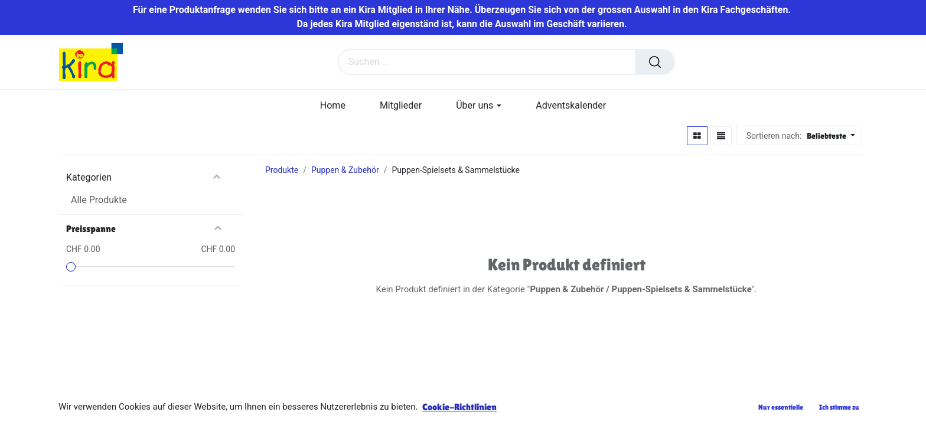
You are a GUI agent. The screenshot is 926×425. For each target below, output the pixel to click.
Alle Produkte (99, 199)
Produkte (281, 170)
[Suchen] (655, 62)
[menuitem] (333, 105)
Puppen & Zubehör (345, 170)
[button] (829, 136)
